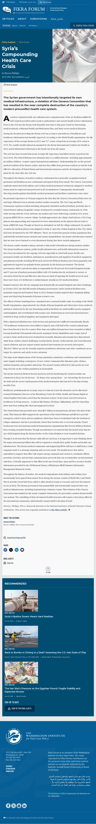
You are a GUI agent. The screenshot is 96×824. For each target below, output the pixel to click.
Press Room (10, 768)
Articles (8, 19)
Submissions (38, 19)
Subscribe (10, 771)
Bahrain (22, 25)
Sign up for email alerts (19, 708)
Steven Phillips (12, 73)
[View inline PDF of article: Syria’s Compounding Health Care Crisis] (48, 537)
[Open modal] (83, 25)
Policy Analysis (9, 42)
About (22, 19)
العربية (27, 77)
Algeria (15, 25)
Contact (9, 766)
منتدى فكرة (57, 19)
